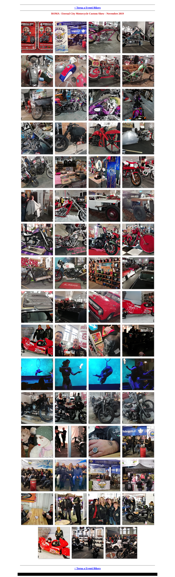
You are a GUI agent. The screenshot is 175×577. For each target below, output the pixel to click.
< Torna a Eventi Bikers (87, 7)
